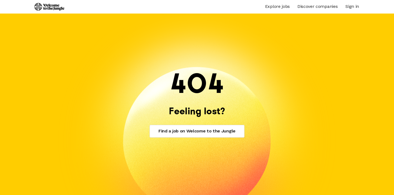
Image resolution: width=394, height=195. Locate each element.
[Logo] (49, 7)
